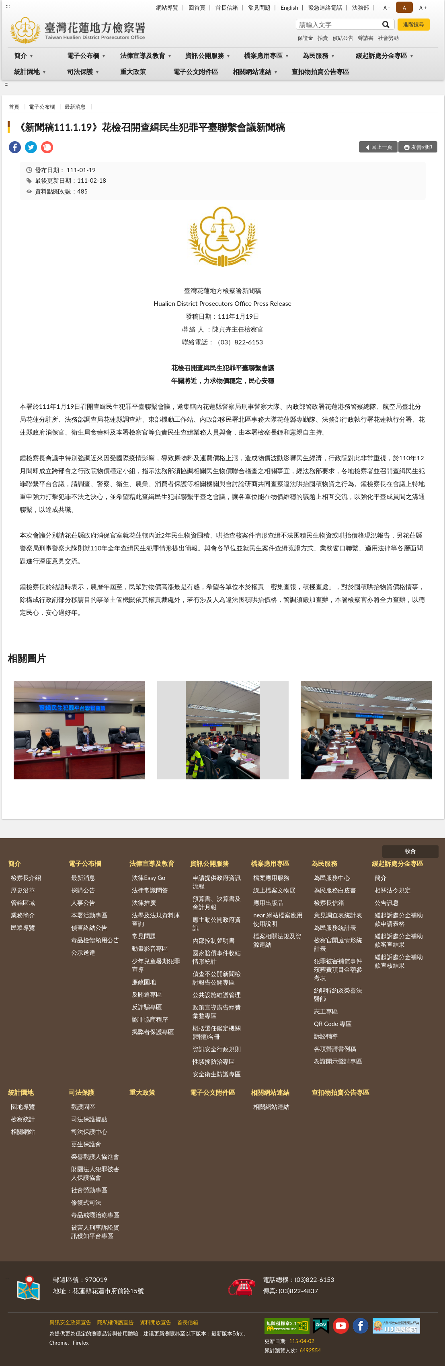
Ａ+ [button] (422, 7)
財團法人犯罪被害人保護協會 (95, 1173)
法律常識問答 (150, 890)
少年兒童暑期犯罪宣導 (156, 965)
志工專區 (326, 1011)
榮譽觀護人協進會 (95, 1156)
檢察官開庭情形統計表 (338, 944)
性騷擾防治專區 (214, 1061)
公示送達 (83, 952)
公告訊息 (387, 902)
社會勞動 (388, 38)
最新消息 (75, 106)
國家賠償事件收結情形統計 (217, 957)
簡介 (20, 55)
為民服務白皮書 (335, 890)
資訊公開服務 (204, 55)
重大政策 (133, 71)
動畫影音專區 (150, 948)
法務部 (360, 7)
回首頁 (197, 7)
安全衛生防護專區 (217, 1074)
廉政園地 (144, 981)
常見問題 (259, 7)
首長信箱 (226, 7)
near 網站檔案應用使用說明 (278, 919)
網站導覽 (167, 7)
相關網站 (23, 1131)
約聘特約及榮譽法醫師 (338, 994)
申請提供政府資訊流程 (217, 882)
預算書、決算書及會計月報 (217, 903)
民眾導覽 (23, 927)
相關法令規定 (393, 890)
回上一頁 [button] (381, 147)
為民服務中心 (332, 877)
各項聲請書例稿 (335, 1048)
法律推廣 (144, 902)
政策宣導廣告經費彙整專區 (217, 1011)
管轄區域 (23, 902)
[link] (15, 148)
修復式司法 (86, 1202)
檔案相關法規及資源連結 (277, 940)
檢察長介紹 (26, 877)
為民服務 (315, 55)
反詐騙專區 (147, 1006)
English (289, 7)
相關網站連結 (252, 71)
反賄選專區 (147, 994)
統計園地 (27, 71)
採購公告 (83, 890)
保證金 (305, 38)
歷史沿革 (23, 890)
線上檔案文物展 (274, 890)
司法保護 (80, 71)
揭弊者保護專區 (153, 1031)
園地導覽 (23, 1106)
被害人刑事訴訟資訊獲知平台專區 (95, 1231)
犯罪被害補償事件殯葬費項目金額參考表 (338, 969)
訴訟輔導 (326, 1036)
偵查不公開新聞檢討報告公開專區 (217, 978)
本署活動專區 (89, 915)
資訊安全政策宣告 (70, 1322)
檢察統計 (23, 1119)
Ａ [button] (404, 7)
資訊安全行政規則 (217, 1049)
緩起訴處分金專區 (381, 55)
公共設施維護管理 (217, 994)
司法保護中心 (89, 1131)
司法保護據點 (89, 1119)
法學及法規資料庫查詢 (156, 919)
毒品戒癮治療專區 (95, 1214)
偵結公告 (342, 38)
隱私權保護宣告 (115, 1322)
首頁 (14, 106)
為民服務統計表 (335, 927)
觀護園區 (83, 1106)
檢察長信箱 (329, 902)
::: (8, 6)
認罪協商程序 (150, 1019)
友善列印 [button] (421, 147)
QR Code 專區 (333, 1023)
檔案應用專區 (263, 55)
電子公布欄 (83, 55)
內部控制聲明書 (214, 940)
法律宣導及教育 (142, 55)
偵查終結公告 (89, 927)
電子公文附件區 (195, 71)
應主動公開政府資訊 (217, 923)
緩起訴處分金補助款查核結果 (399, 961)
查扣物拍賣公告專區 (320, 71)
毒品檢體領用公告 (95, 940)
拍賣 (323, 38)
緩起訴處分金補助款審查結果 (399, 940)
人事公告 (83, 902)
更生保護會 (86, 1144)
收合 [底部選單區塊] (410, 851)
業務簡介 (23, 915)
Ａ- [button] (386, 7)
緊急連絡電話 (325, 7)
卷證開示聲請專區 (338, 1061)
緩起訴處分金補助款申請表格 (399, 919)
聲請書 (365, 38)
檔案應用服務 (271, 877)
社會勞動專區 (89, 1189)
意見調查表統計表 (338, 915)
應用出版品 (268, 902)
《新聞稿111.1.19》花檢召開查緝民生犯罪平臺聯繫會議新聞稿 (150, 127)
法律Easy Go (148, 877)
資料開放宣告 (155, 1322)
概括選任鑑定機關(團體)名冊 (217, 1032)
